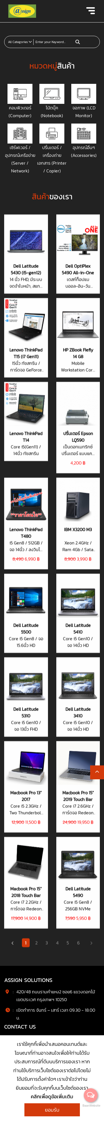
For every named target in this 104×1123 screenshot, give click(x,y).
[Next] (91, 274)
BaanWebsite (91, 1105)
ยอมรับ (52, 1110)
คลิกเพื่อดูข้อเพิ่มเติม (52, 1096)
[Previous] (12, 274)
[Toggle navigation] (90, 11)
